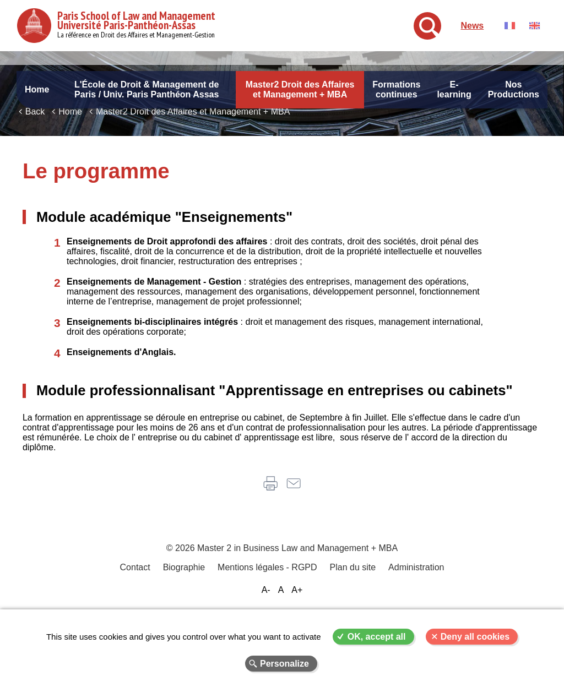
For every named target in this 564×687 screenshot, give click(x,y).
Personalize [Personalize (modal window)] (284, 663)
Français (510, 25)
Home (37, 89)
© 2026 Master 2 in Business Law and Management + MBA (282, 587)
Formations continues (396, 89)
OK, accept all (377, 636)
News (472, 25)
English (534, 25)
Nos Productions (513, 89)
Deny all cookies (475, 636)
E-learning (454, 89)
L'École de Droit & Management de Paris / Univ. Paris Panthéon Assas (146, 89)
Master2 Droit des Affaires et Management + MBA (300, 89)
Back (35, 147)
